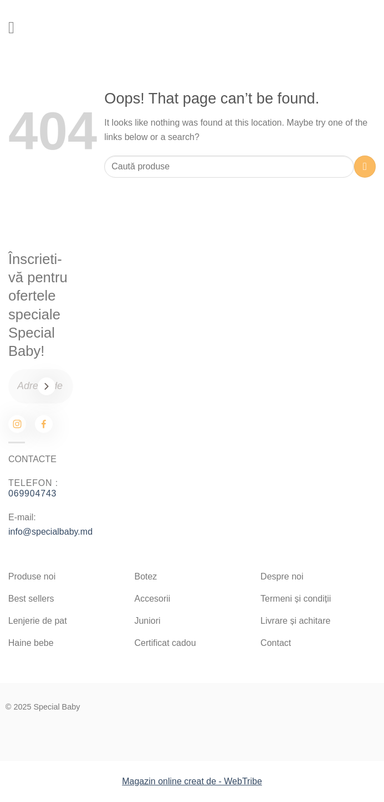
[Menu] (16, 27)
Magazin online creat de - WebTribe (192, 781)
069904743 (32, 493)
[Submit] (365, 166)
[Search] (328, 28)
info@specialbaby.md (50, 531)
